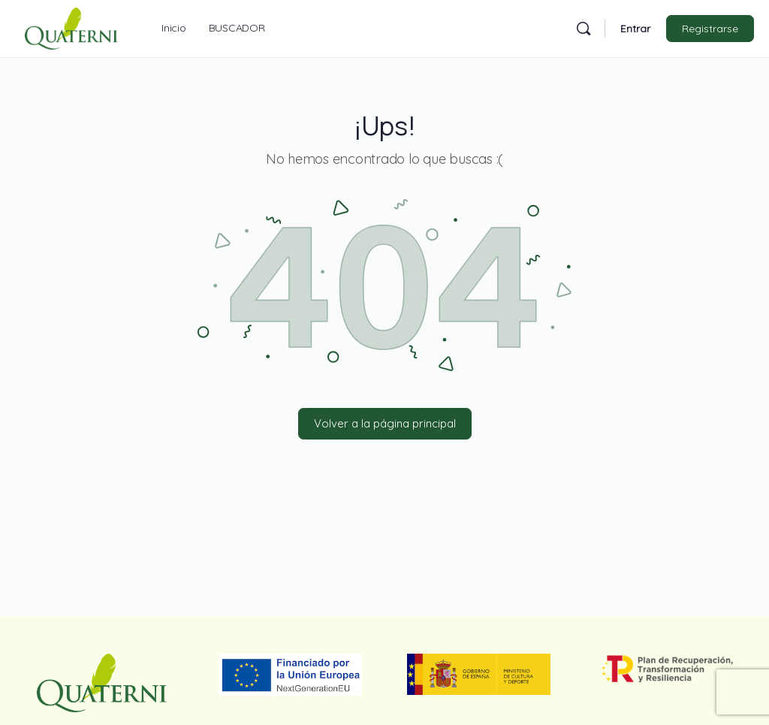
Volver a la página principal (385, 423)
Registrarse (710, 28)
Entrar (635, 28)
